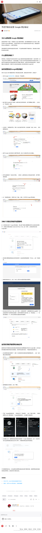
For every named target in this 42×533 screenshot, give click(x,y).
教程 (31, 495)
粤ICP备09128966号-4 (32, 530)
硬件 (35, 495)
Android (10, 495)
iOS (21, 495)
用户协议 (39, 529)
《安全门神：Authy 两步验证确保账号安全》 (12, 481)
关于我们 (34, 529)
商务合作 (30, 529)
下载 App (21, 529)
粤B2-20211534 (38, 530)
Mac (26, 495)
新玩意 (4, 495)
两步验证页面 (11, 76)
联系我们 (25, 529)
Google (16, 495)
